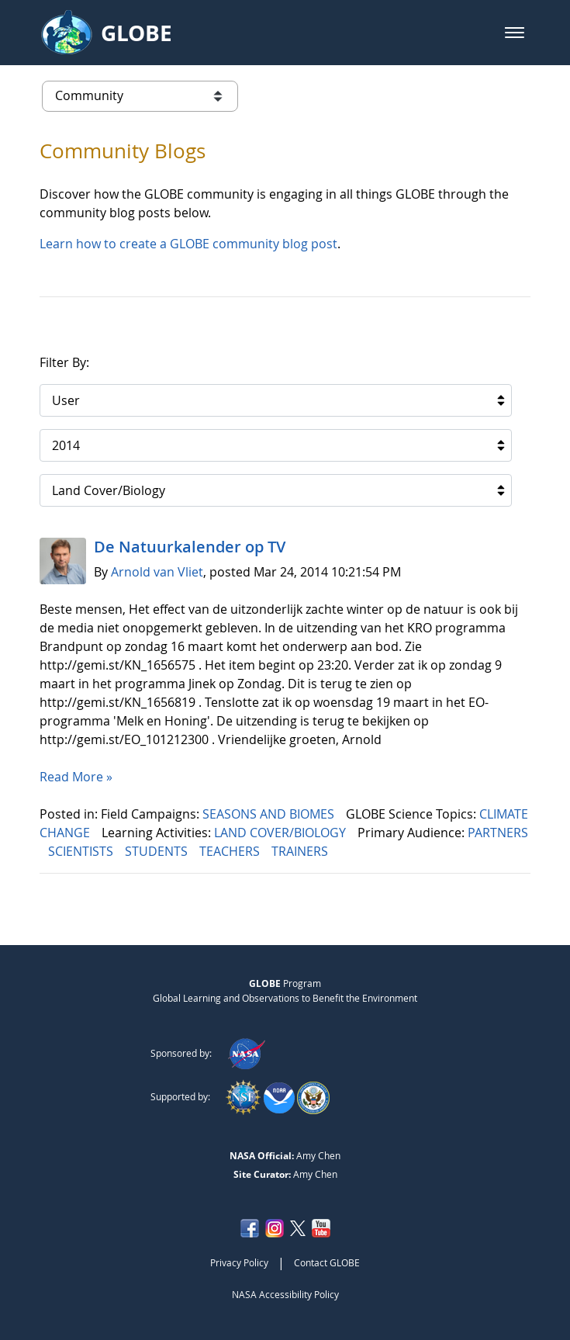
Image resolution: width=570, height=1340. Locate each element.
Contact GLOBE (327, 1262)
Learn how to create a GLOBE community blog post (188, 243)
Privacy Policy (239, 1262)
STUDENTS (158, 851)
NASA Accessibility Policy (285, 1294)
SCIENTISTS (82, 851)
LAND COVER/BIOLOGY (281, 832)
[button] (514, 32)
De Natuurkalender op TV (189, 546)
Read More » (76, 776)
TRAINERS (301, 851)
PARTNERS (498, 832)
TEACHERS (231, 851)
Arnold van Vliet (157, 571)
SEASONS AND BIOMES (269, 813)
